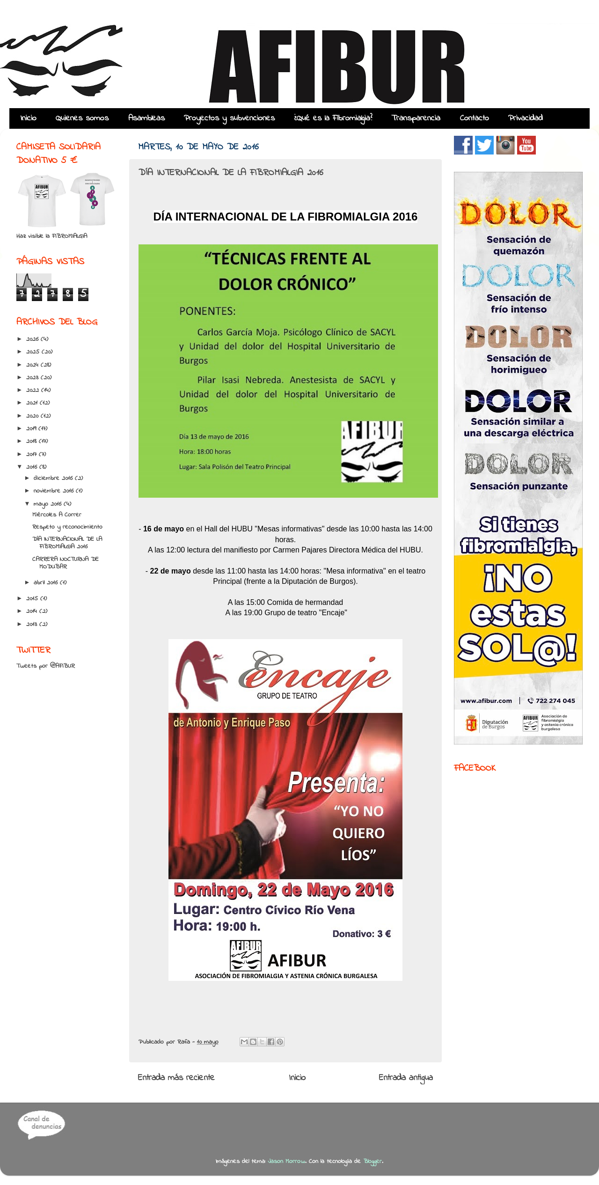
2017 (32, 454)
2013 (32, 624)
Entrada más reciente (176, 1078)
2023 (33, 378)
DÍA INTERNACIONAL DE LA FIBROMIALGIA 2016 (67, 543)
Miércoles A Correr (56, 515)
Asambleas (146, 118)
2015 (33, 599)
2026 (33, 339)
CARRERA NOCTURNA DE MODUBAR (65, 563)
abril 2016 (47, 583)
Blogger (372, 1161)
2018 (32, 441)
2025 (34, 352)
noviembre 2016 (55, 491)
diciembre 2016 (54, 478)
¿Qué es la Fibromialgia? (333, 118)
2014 (32, 611)
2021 (33, 403)
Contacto (474, 118)
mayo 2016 (49, 504)
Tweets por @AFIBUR (45, 666)
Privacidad (525, 118)
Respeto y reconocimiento (67, 527)
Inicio (28, 118)
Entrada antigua (406, 1078)
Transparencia (415, 118)
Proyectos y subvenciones (229, 118)
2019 (32, 429)
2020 (33, 416)
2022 (33, 390)
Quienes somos (82, 118)
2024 (33, 365)
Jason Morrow (286, 1161)
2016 (32, 467)
